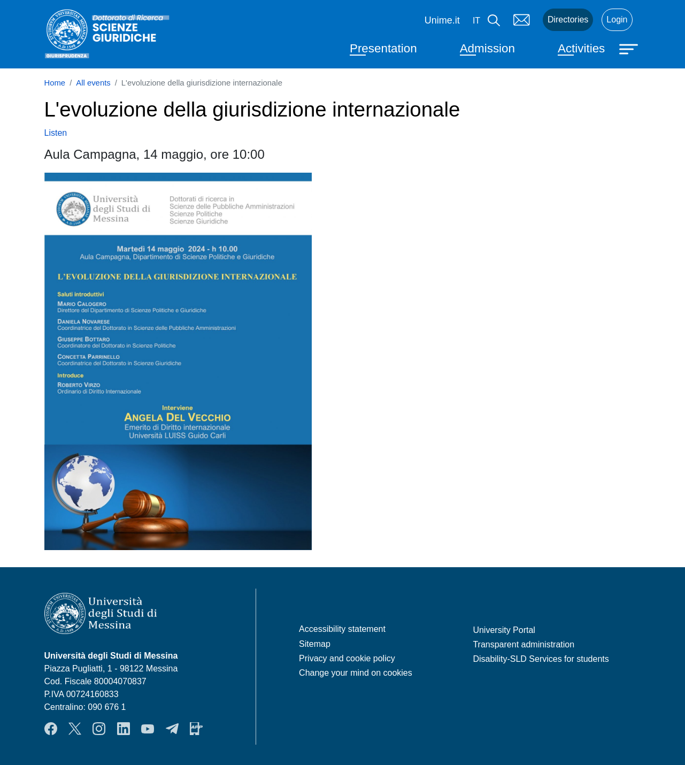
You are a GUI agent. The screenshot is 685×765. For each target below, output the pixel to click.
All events (93, 83)
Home (55, 83)
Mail (521, 20)
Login (616, 19)
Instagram (99, 728)
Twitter (74, 728)
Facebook (50, 728)
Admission (487, 48)
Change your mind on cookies (355, 672)
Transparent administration (523, 644)
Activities (581, 48)
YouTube (147, 728)
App (196, 728)
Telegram (172, 728)
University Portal (504, 630)
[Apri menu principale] (630, 48)
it (476, 20)
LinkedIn (123, 728)
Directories (568, 19)
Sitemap (314, 643)
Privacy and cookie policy (347, 658)
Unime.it (442, 20)
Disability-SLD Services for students (541, 658)
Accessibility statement (342, 628)
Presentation (383, 48)
